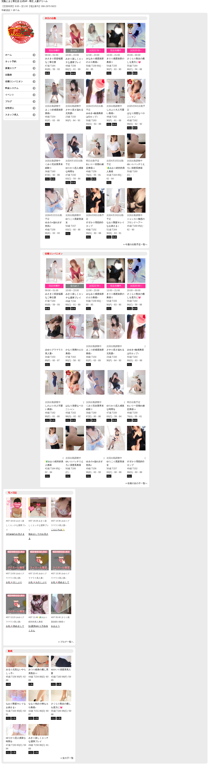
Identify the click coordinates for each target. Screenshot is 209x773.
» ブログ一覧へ (65, 642)
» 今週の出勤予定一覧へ (135, 244)
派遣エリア (10, 68)
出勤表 (8, 75)
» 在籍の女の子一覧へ (136, 483)
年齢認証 (5, 10)
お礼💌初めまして (60, 582)
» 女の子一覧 (67, 758)
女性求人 (9, 108)
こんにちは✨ (58, 529)
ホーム (8, 55)
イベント (9, 94)
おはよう (55, 626)
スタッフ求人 (11, 114)
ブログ (8, 101)
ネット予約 (10, 61)
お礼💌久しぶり (14, 582)
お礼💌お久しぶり (37, 582)
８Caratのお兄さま (15, 534)
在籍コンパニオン (14, 81)
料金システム (11, 88)
